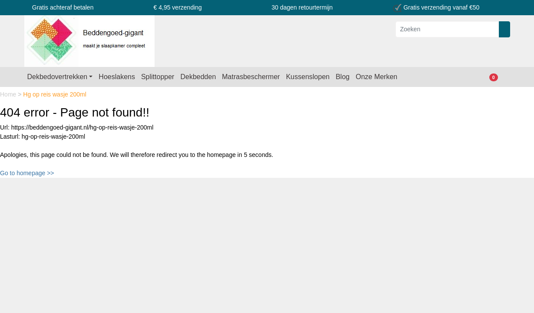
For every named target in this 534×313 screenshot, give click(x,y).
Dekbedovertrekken (57, 76)
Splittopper (158, 76)
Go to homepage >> (27, 173)
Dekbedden (198, 76)
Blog (342, 76)
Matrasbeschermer (251, 76)
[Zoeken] (447, 29)
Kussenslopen (308, 76)
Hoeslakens (117, 76)
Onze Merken (376, 76)
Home (9, 94)
